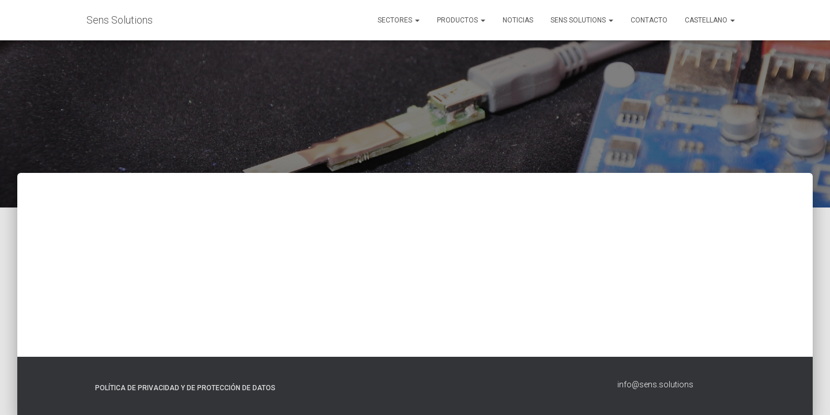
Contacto (649, 20)
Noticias (518, 20)
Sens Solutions (581, 20)
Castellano (710, 20)
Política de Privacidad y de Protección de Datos (185, 388)
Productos (461, 20)
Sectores (399, 20)
